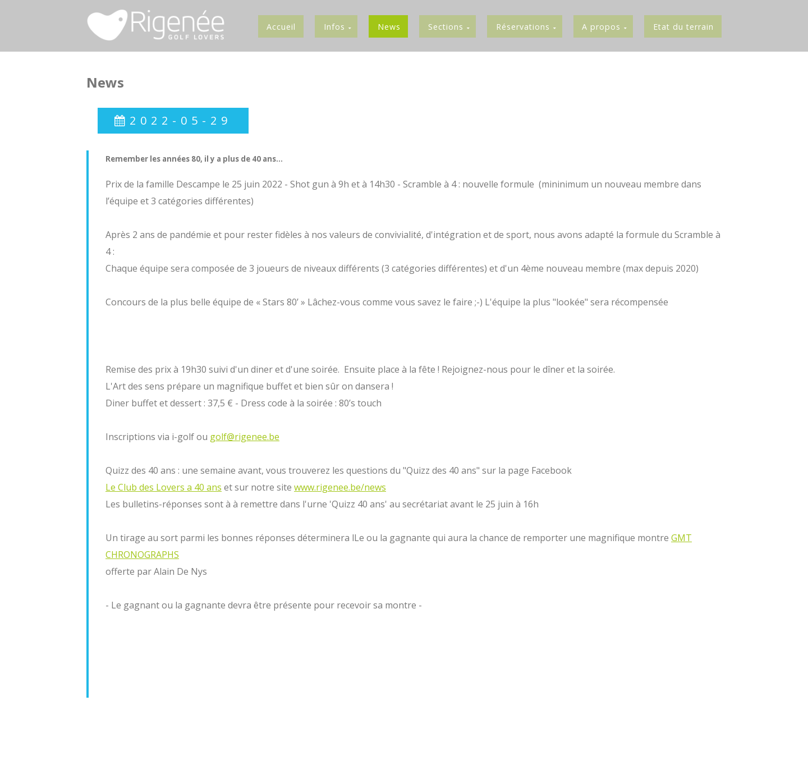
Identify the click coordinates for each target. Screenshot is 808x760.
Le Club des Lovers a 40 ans (163, 488)
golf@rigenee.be (244, 437)
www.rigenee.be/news (340, 488)
